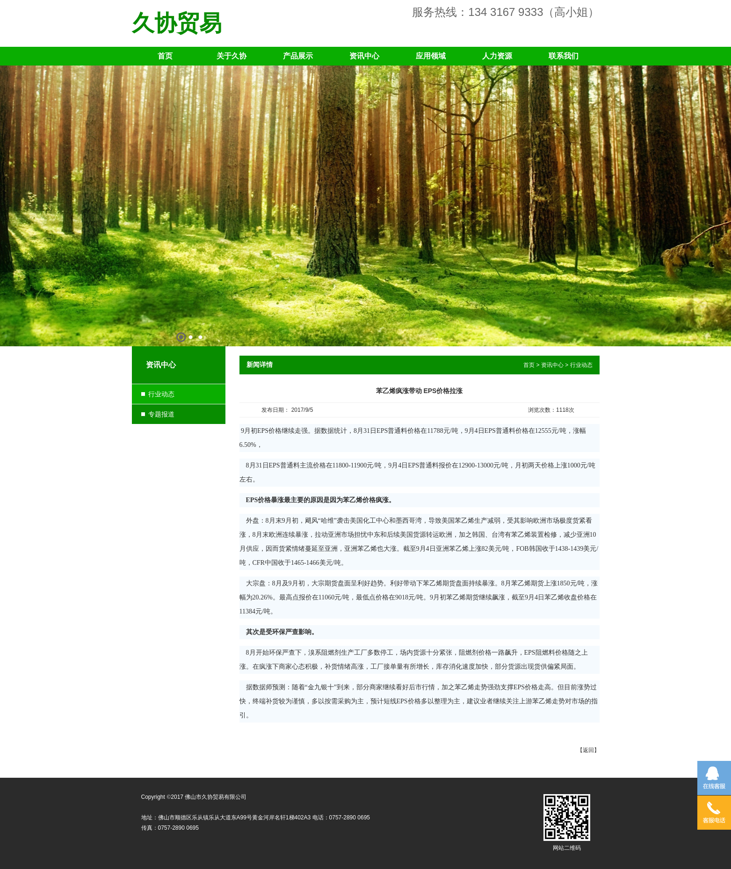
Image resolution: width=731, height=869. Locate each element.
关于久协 (231, 56)
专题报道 (161, 414)
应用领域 (431, 56)
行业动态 (161, 394)
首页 (165, 56)
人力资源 (497, 56)
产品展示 (298, 56)
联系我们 (564, 56)
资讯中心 (364, 56)
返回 (588, 750)
